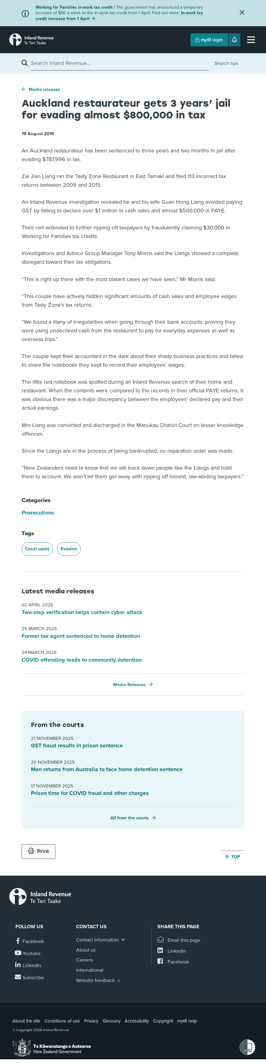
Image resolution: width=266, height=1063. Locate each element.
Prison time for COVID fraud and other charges (90, 793)
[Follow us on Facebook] (29, 942)
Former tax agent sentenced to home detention (81, 636)
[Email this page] (178, 940)
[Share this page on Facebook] (173, 962)
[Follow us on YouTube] (28, 954)
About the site (26, 1021)
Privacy (91, 1021)
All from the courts (129, 818)
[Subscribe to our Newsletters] (29, 978)
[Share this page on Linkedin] (171, 951)
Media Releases (129, 684)
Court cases (37, 549)
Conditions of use (62, 1021)
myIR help (187, 1021)
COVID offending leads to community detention (82, 659)
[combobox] (119, 63)
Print (38, 851)
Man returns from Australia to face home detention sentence (106, 769)
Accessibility (137, 1021)
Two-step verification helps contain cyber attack (82, 612)
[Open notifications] (234, 39)
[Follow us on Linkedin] (28, 966)
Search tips (226, 63)
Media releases (44, 89)
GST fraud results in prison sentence (77, 745)
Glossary (111, 1021)
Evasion (69, 549)
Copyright (163, 1021)
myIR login (209, 40)
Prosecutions (38, 512)
